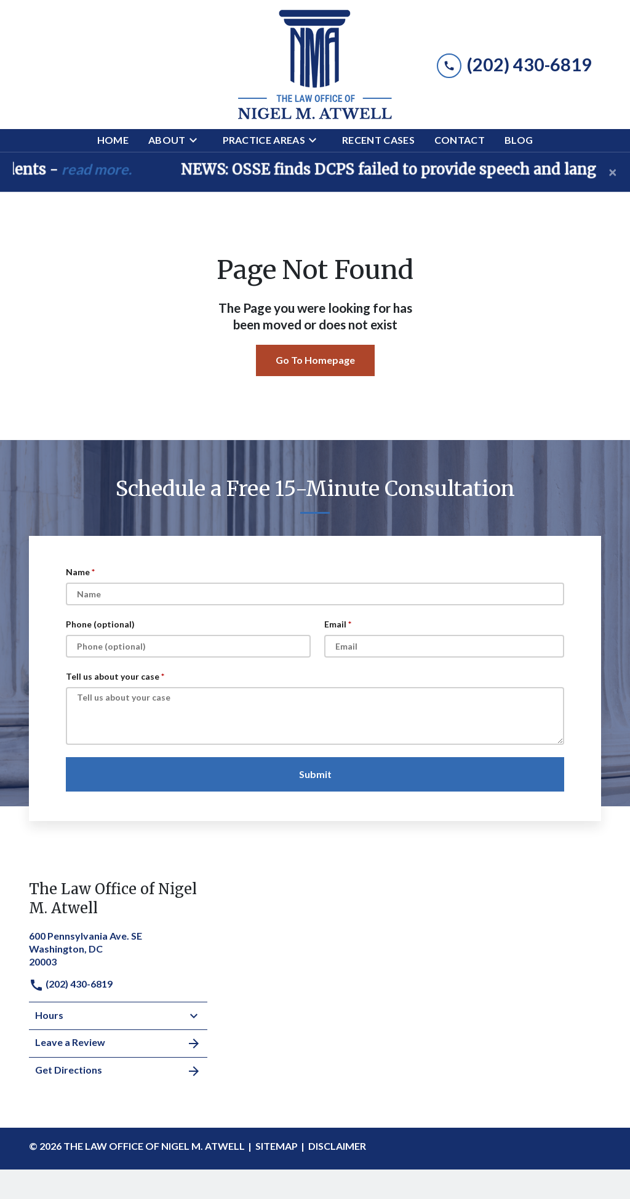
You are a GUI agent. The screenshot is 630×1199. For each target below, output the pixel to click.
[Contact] (459, 140)
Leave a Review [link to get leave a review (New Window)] (118, 1043)
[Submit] (315, 774)
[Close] (612, 171)
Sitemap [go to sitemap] (276, 1146)
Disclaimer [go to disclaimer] (337, 1146)
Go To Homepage (315, 360)
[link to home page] (315, 64)
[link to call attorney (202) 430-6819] (514, 64)
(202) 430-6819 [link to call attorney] (71, 983)
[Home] (113, 140)
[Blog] (519, 140)
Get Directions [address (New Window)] (118, 1071)
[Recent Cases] (378, 140)
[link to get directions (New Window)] (118, 947)
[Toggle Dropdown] (197, 140)
